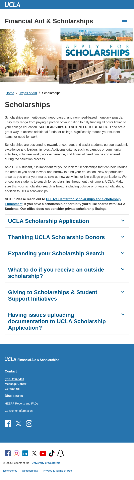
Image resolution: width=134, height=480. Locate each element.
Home (10, 93)
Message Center (15, 383)
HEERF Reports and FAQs (21, 403)
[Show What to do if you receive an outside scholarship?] (123, 269)
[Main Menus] (124, 20)
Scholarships (51, 93)
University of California (46, 462)
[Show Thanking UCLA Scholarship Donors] (123, 236)
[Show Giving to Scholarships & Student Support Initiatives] (123, 291)
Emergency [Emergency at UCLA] (10, 470)
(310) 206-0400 (14, 379)
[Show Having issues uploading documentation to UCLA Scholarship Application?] (123, 314)
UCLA (14, 4)
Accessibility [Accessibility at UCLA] (30, 470)
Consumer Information (19, 410)
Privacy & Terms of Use (57, 470)
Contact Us (12, 388)
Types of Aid (28, 93)
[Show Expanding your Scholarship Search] (123, 253)
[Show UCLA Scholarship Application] (123, 220)
